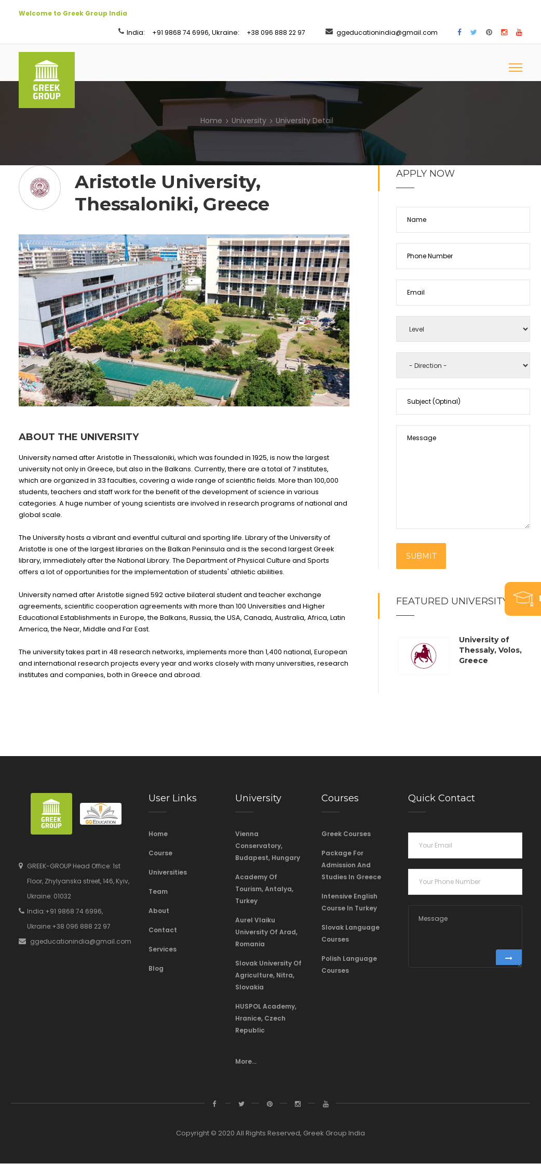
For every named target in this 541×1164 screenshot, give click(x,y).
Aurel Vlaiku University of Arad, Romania (266, 932)
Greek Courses (346, 834)
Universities (167, 872)
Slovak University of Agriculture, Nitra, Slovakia (268, 975)
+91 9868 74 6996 (180, 32)
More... (245, 1061)
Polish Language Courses (349, 965)
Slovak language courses (350, 933)
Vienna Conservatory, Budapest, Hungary (267, 846)
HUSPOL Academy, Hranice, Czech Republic (265, 1018)
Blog (156, 968)
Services (162, 949)
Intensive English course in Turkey (349, 902)
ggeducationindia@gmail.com (387, 32)
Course (160, 853)
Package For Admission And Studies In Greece (351, 865)
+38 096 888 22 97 (276, 32)
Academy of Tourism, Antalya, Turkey (264, 889)
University (249, 121)
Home (211, 121)
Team (158, 892)
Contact (162, 930)
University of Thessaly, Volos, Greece (490, 651)
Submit (421, 557)
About (158, 911)
